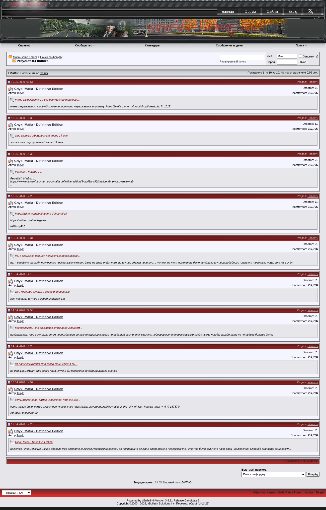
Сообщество (85, 45)
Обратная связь (264, 492)
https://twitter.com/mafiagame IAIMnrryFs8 (41, 213)
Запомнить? (308, 56)
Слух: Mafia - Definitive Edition (34, 441)
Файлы (272, 12)
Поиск (301, 45)
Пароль (271, 61)
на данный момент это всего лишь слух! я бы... (46, 363)
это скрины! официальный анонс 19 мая (41, 135)
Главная (227, 12)
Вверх (320, 492)
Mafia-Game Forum (25, 56)
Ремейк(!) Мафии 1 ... (29, 171)
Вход (293, 12)
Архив (309, 492)
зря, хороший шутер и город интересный (42, 291)
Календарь (152, 45)
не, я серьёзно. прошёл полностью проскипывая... (47, 255)
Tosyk (20, 92)
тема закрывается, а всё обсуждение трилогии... (47, 99)
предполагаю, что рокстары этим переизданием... (48, 327)
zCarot (193, 503)
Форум (250, 12)
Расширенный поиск (233, 61)
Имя (269, 55)
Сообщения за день (229, 45)
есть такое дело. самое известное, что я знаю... (47, 399)
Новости (312, 81)
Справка (24, 45)
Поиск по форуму (51, 56)
